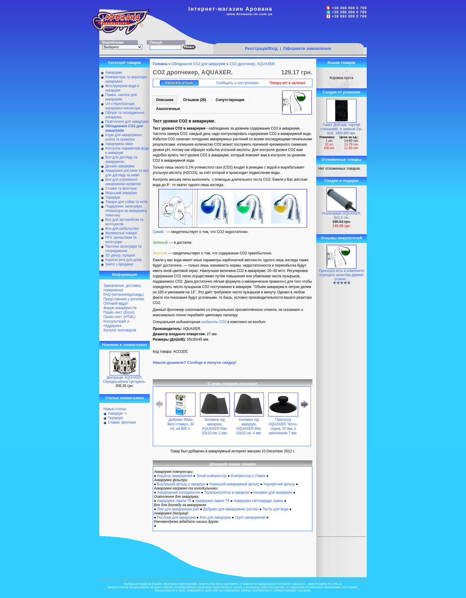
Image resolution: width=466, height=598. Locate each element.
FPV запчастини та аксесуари (120, 239)
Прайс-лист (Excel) (119, 312)
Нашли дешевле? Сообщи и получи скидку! (194, 362)
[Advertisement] (288, 32)
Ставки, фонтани (122, 422)
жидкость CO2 (213, 322)
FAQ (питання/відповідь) (123, 294)
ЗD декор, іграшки (120, 255)
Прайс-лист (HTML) (119, 317)
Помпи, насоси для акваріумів (121, 97)
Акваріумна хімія (119, 144)
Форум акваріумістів (119, 308)
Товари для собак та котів (126, 202)
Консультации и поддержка (116, 323)
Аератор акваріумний (174, 476)
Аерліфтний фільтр (279, 484)
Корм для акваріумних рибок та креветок (123, 137)
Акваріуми (113, 72)
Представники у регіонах (123, 299)
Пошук (156, 42)
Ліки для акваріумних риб (178, 509)
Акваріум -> (117, 413)
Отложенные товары (341, 159)
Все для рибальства (121, 228)
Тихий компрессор (211, 476)
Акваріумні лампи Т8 (212, 501)
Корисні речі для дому (123, 260)
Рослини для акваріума (176, 517)
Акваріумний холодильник (178, 492)
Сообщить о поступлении (237, 83)
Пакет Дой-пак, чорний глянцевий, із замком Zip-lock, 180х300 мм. (341, 129)
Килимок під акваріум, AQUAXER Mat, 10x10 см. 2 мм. (215, 426)
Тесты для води (275, 509)
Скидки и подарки (341, 180)
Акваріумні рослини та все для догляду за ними (127, 173)
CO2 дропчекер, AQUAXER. (252, 64)
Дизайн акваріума (120, 166)
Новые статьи (114, 409)
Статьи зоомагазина (124, 398)
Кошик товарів (341, 62)
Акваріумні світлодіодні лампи (258, 501)
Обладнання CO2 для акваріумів (198, 64)
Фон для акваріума (215, 517)
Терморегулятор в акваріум (226, 492)
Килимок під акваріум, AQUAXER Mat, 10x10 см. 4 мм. (249, 426)
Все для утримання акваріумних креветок (123, 181)
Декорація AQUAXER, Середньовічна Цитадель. (124, 379)
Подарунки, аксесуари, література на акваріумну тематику (126, 210)
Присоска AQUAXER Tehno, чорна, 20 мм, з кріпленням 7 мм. (283, 426)
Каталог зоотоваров (119, 330)
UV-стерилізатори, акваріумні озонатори (122, 106)
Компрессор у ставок (248, 476)
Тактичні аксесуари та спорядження (123, 248)
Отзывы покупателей (341, 238)
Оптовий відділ (115, 303)
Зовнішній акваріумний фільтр (234, 484)
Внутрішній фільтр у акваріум (181, 484)
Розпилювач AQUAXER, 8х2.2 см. (341, 215)
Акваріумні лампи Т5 (174, 501)
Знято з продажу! (119, 264)
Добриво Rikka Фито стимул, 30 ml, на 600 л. (180, 424)
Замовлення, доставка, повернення (122, 288)
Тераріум (112, 197)
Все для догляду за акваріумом (121, 159)
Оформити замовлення (307, 48)
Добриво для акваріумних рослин (230, 509)
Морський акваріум (121, 193)
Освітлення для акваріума (126, 121)
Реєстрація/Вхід (261, 48)
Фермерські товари (121, 233)
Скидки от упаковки (341, 92)
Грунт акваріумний (250, 517)
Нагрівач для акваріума (273, 492)
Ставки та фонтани (121, 188)
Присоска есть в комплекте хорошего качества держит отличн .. (341, 275)
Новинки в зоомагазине (124, 344)
